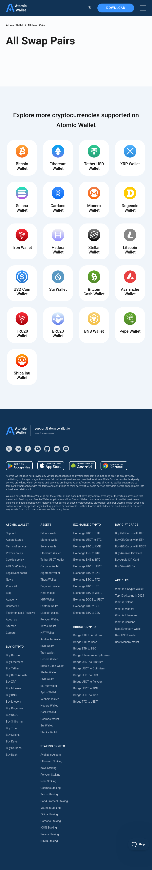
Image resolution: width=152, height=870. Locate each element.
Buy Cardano (14, 748)
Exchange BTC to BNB (86, 572)
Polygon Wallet (50, 619)
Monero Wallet (49, 539)
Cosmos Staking (51, 787)
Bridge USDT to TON (85, 688)
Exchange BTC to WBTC (87, 592)
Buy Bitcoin (13, 655)
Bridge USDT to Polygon (88, 681)
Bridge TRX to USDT (85, 701)
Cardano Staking (51, 821)
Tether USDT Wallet (52, 559)
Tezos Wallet (48, 626)
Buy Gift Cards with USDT (130, 546)
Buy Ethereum (14, 662)
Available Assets (51, 754)
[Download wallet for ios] (50, 465)
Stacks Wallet (49, 732)
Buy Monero (13, 688)
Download (115, 8)
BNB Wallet (47, 646)
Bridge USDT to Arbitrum (88, 662)
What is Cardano (125, 622)
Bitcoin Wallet (49, 533)
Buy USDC (12, 714)
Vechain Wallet (50, 699)
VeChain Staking (51, 807)
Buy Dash (11, 754)
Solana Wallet (49, 546)
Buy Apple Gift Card (127, 559)
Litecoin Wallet (50, 612)
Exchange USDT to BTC (87, 539)
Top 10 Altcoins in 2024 (129, 595)
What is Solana (124, 602)
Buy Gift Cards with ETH (129, 539)
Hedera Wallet (49, 659)
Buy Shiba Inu (14, 721)
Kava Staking (49, 768)
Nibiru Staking (49, 841)
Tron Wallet (47, 652)
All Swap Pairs (36, 25)
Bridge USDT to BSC (85, 675)
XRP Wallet (47, 599)
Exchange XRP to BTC (86, 553)
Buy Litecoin (13, 701)
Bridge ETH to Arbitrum (87, 635)
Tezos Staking (49, 794)
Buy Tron (11, 728)
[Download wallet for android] (19, 465)
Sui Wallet (47, 725)
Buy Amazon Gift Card (128, 553)
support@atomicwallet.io (52, 428)
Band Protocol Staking (54, 801)
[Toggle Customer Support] (138, 844)
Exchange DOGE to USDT (88, 599)
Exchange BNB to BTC (86, 559)
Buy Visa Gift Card (126, 566)
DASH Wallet (48, 712)
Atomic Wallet (14, 25)
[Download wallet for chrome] (114, 465)
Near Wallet (48, 592)
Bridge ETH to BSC (84, 648)
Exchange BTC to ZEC (86, 612)
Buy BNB (11, 695)
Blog (8, 592)
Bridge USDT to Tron (85, 695)
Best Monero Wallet (127, 642)
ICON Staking (49, 827)
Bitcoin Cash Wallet (52, 665)
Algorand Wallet (50, 572)
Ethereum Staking (51, 761)
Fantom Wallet (49, 606)
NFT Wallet (47, 632)
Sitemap (11, 626)
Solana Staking (50, 834)
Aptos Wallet (48, 692)
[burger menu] (143, 8)
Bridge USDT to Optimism (88, 668)
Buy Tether (12, 668)
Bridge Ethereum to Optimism (91, 655)
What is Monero (124, 608)
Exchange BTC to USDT (87, 566)
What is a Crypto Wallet (129, 588)
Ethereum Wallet (51, 553)
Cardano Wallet (50, 566)
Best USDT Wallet (125, 635)
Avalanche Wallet (51, 639)
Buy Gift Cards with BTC (129, 533)
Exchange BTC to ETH (86, 533)
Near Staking (48, 781)
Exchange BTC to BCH (86, 606)
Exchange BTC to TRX (86, 579)
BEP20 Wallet (49, 685)
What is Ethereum (126, 615)
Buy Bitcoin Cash (16, 675)
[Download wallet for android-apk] (82, 465)
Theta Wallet (48, 579)
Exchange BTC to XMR (87, 546)
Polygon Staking (50, 774)
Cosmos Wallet (50, 719)
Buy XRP (11, 681)
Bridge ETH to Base (85, 642)
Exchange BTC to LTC (86, 586)
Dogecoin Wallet (51, 586)
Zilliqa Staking (49, 814)
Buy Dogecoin (14, 708)
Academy (11, 599)
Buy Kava (11, 741)
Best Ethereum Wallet (128, 628)
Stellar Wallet (49, 672)
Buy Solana (13, 734)
